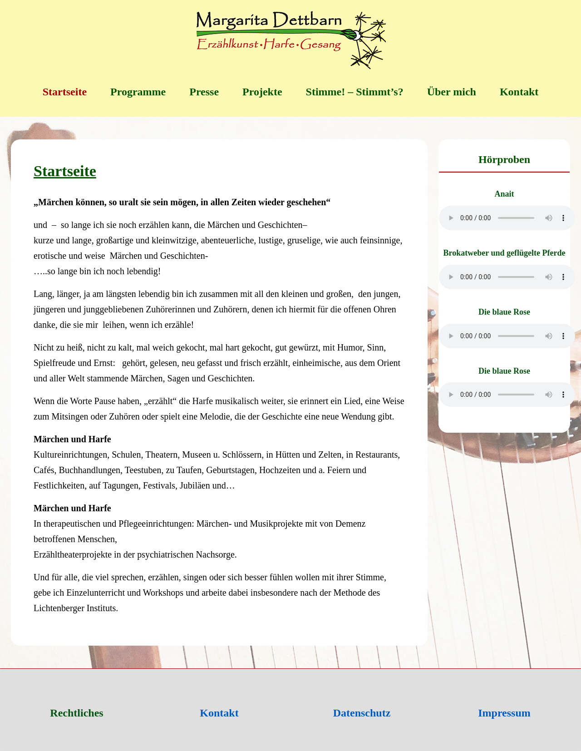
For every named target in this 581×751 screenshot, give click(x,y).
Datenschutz (362, 713)
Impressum (504, 713)
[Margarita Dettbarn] (290, 41)
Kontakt (219, 713)
